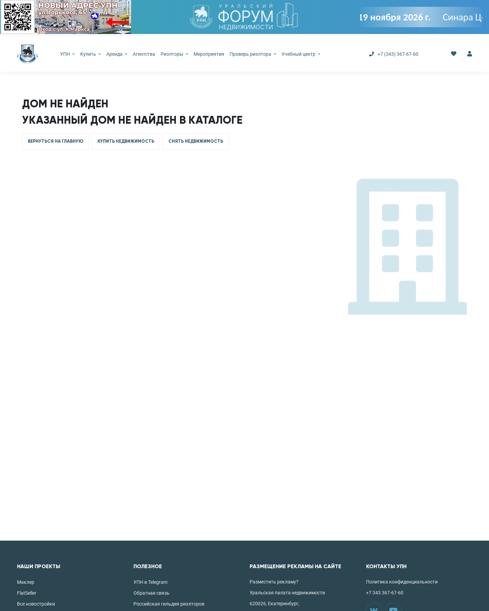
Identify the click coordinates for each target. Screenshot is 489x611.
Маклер (25, 582)
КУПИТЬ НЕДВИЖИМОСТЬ (125, 141)
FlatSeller (26, 593)
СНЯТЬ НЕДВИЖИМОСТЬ (195, 141)
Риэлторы (174, 54)
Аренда (116, 54)
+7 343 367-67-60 (384, 592)
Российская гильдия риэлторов (168, 604)
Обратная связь (151, 593)
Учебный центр (301, 54)
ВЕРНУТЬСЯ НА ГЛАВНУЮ (55, 141)
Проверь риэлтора (253, 54)
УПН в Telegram (150, 582)
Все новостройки (36, 604)
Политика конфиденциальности (402, 581)
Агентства (144, 54)
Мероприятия (209, 54)
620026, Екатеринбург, (275, 603)
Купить (90, 54)
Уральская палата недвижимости (287, 592)
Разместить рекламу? (274, 581)
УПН (67, 54)
